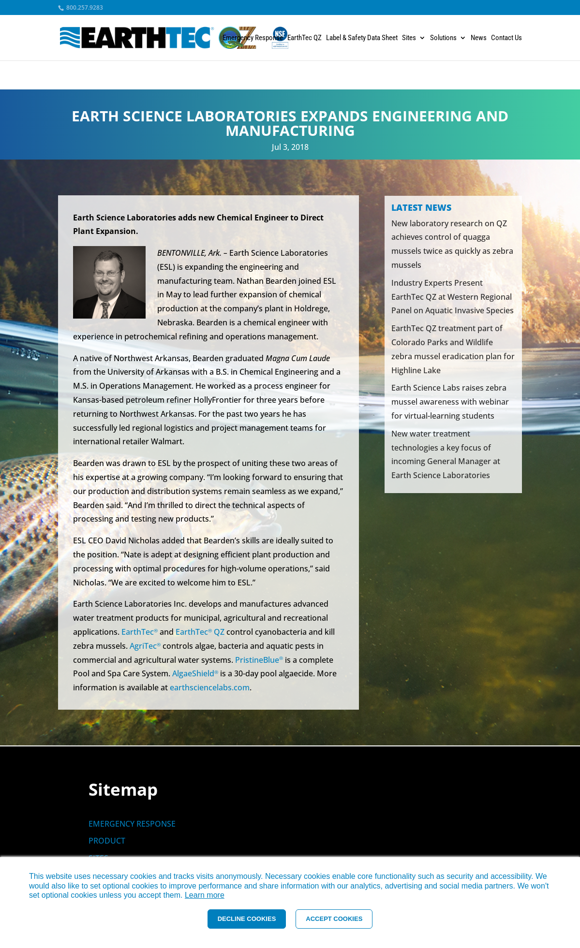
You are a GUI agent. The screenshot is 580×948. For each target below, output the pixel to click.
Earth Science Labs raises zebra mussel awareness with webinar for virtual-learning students (450, 401)
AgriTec (145, 646)
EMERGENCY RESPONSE (132, 823)
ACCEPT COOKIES (334, 918)
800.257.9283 (84, 7)
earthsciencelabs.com (210, 687)
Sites (409, 38)
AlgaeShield (195, 673)
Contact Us (506, 38)
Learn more (204, 895)
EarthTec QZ (304, 38)
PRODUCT (107, 840)
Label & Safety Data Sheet (362, 38)
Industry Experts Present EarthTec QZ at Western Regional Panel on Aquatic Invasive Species (452, 296)
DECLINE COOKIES (247, 918)
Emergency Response (253, 38)
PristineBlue (259, 660)
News (479, 38)
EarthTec (139, 632)
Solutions (443, 38)
